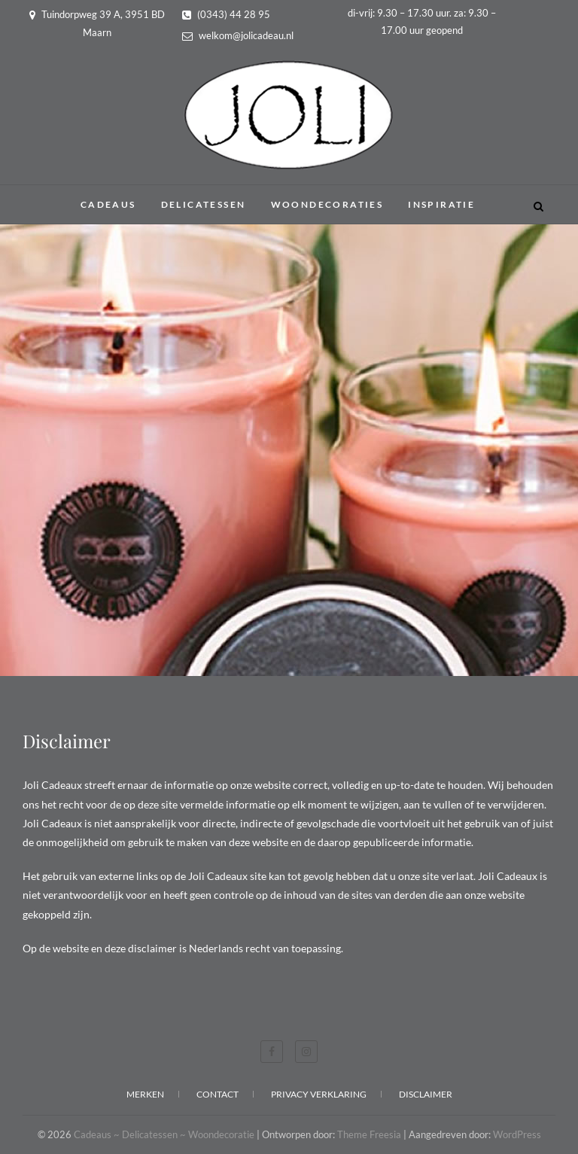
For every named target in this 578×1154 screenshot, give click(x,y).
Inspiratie (441, 204)
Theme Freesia (369, 1134)
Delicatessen (203, 204)
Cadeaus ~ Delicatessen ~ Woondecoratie (164, 1134)
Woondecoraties (327, 204)
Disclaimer (425, 1094)
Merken (145, 1094)
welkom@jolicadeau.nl (238, 35)
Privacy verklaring (319, 1094)
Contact (217, 1094)
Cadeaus (108, 204)
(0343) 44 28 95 (226, 14)
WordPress (517, 1134)
